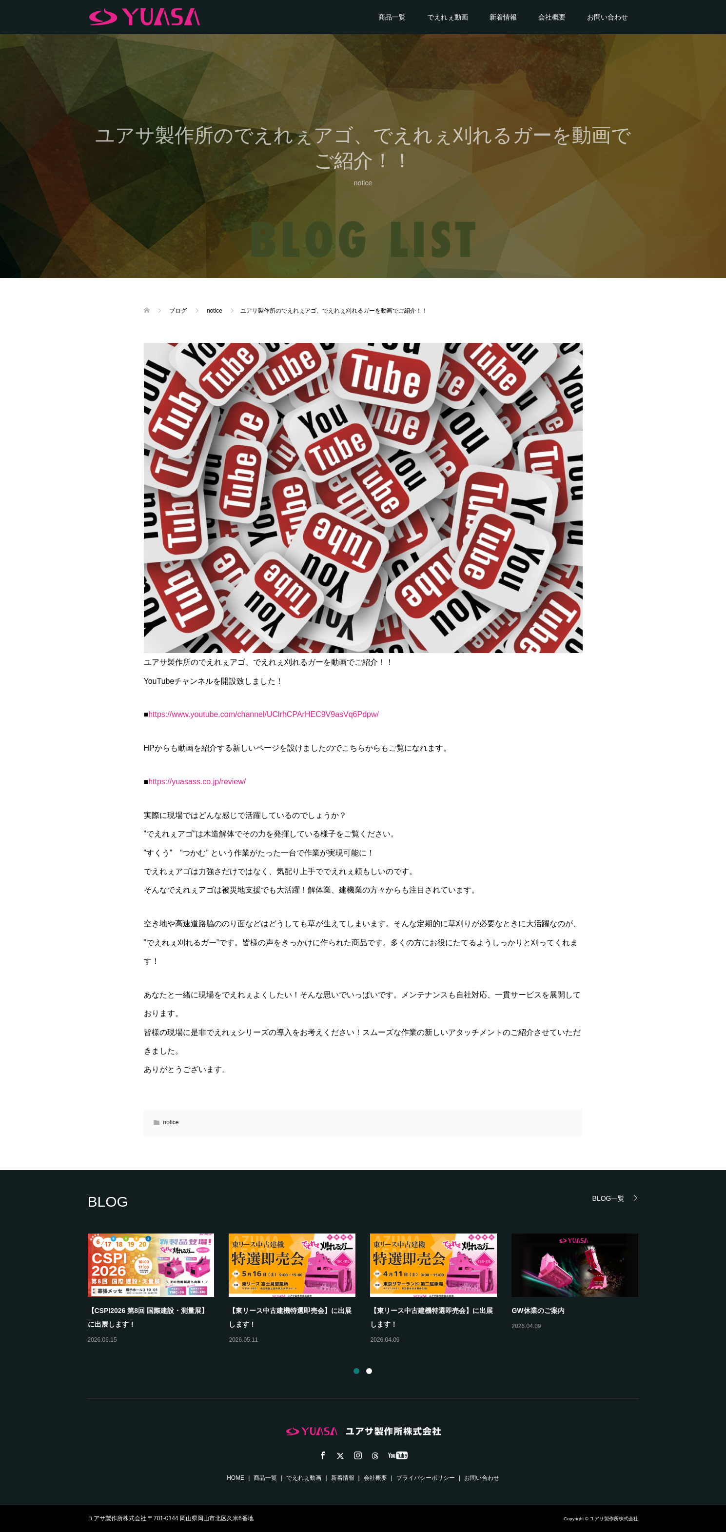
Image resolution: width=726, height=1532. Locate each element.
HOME (235, 1477)
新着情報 (503, 17)
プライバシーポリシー (425, 1477)
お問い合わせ (607, 17)
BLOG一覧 (608, 1198)
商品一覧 (392, 17)
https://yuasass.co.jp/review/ (197, 781)
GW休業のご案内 (537, 1310)
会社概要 (552, 17)
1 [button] (356, 1371)
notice (363, 183)
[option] (370, 1290)
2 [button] (369, 1371)
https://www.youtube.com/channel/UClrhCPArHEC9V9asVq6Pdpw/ (263, 714)
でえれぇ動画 (447, 17)
